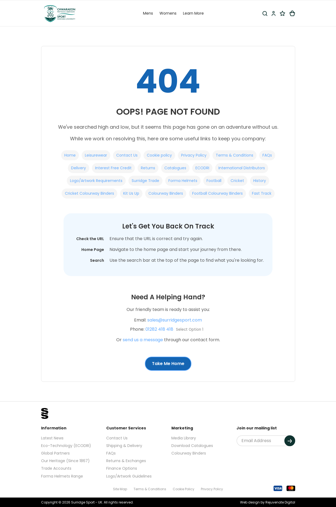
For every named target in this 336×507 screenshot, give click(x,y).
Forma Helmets (182, 180)
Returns (148, 168)
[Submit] (289, 440)
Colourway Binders (165, 193)
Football (214, 180)
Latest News (52, 438)
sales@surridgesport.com (174, 320)
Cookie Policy (183, 489)
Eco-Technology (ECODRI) (66, 445)
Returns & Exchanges (126, 460)
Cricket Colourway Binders (89, 193)
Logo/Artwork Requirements (96, 180)
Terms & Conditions (234, 155)
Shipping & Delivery (124, 445)
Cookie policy (159, 155)
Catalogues (175, 168)
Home (70, 155)
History (259, 180)
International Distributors (241, 168)
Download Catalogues (192, 445)
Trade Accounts (56, 468)
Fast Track (261, 193)
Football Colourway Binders (217, 193)
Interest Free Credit (113, 168)
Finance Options (121, 468)
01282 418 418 (159, 329)
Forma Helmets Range (62, 476)
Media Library (183, 438)
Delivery (78, 168)
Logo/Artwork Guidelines (129, 476)
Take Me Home (168, 363)
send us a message (143, 340)
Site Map (120, 489)
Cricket (237, 180)
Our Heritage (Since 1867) (65, 460)
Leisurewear (96, 155)
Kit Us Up (131, 193)
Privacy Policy (194, 155)
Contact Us (127, 155)
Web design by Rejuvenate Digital (267, 502)
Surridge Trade (145, 180)
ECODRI (202, 168)
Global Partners (55, 453)
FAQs (267, 155)
